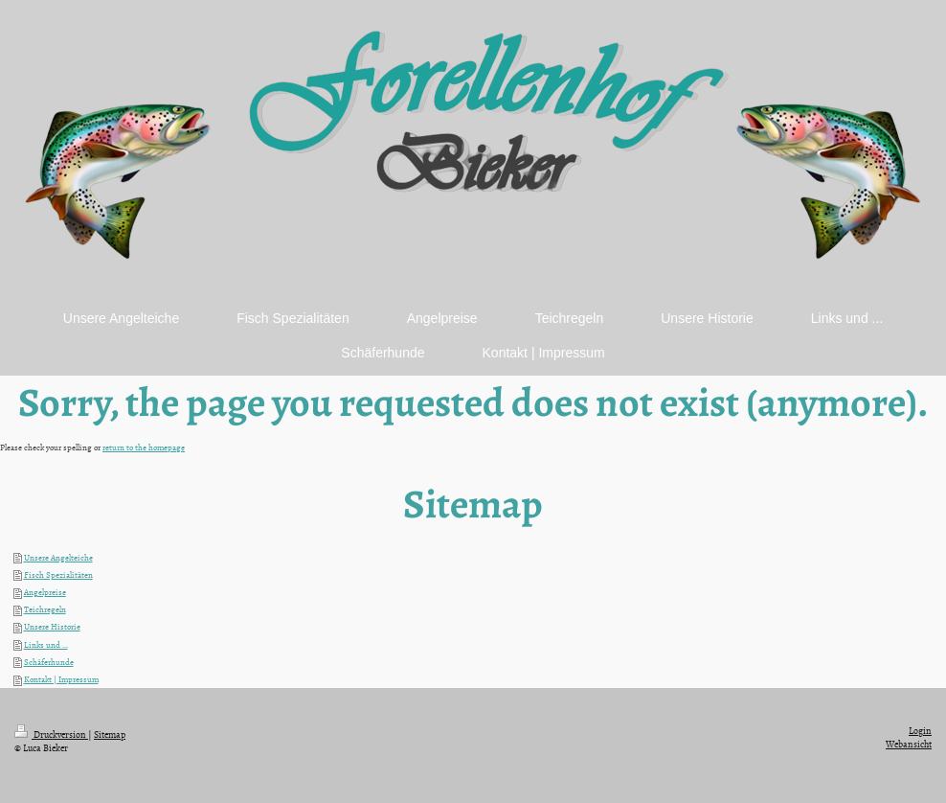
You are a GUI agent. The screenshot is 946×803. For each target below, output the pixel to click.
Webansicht (909, 743)
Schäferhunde (49, 662)
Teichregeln (45, 609)
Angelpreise (45, 592)
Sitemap (109, 734)
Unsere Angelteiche (58, 557)
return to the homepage (143, 447)
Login (920, 730)
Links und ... (46, 645)
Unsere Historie (52, 626)
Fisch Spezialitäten (58, 575)
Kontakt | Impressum (61, 679)
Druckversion (51, 734)
